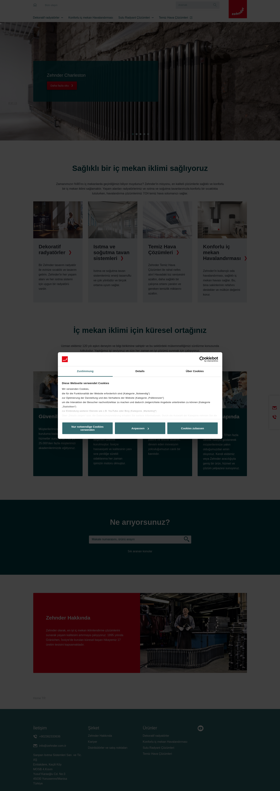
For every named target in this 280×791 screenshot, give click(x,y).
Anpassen (140, 428)
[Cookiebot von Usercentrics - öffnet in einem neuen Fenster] (202, 359)
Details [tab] (140, 371)
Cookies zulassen (192, 428)
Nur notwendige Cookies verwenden (87, 428)
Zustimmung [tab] (85, 371)
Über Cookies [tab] (195, 371)
